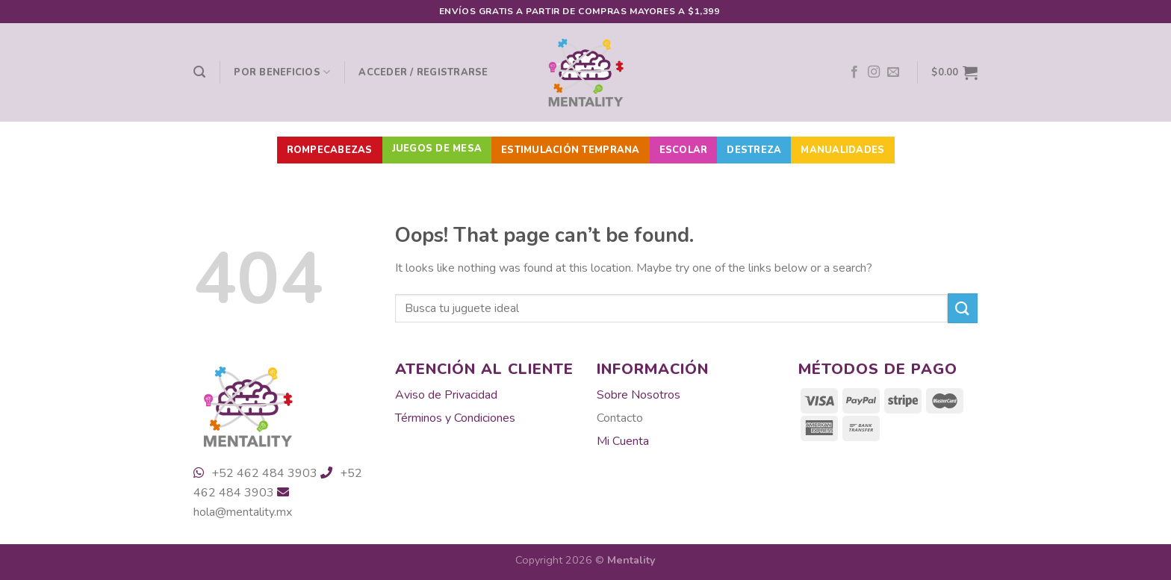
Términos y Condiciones (455, 418)
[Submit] (963, 307)
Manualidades (842, 150)
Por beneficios (282, 72)
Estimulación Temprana (570, 150)
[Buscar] (199, 72)
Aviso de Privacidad (446, 395)
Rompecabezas (330, 150)
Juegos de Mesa (437, 148)
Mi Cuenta (623, 441)
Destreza (754, 150)
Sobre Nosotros (638, 395)
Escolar (683, 150)
